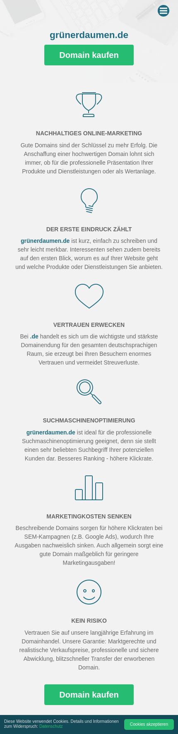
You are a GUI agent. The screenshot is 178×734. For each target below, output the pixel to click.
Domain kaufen (88, 55)
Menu (164, 9)
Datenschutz (51, 726)
